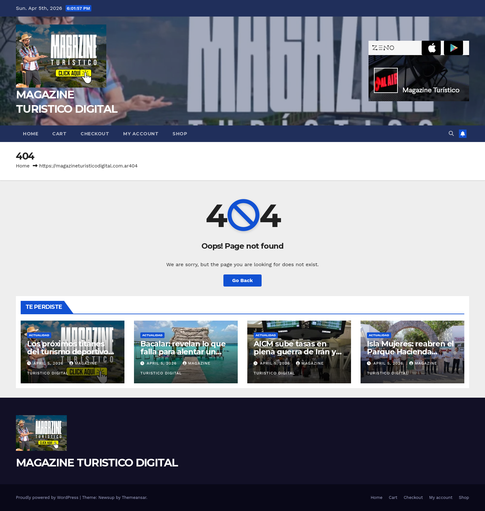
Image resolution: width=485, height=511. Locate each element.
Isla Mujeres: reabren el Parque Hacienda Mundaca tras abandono (412, 351)
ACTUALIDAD (39, 335)
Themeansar (134, 497)
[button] (451, 134)
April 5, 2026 (49, 363)
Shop (179, 134)
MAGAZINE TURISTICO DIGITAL (97, 462)
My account (140, 134)
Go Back (242, 280)
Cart (59, 134)
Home (30, 134)
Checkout (95, 134)
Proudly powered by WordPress (48, 497)
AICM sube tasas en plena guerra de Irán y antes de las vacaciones (297, 351)
